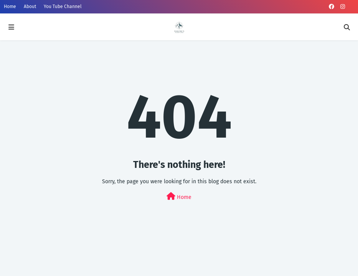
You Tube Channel (63, 6)
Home (10, 6)
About (30, 6)
